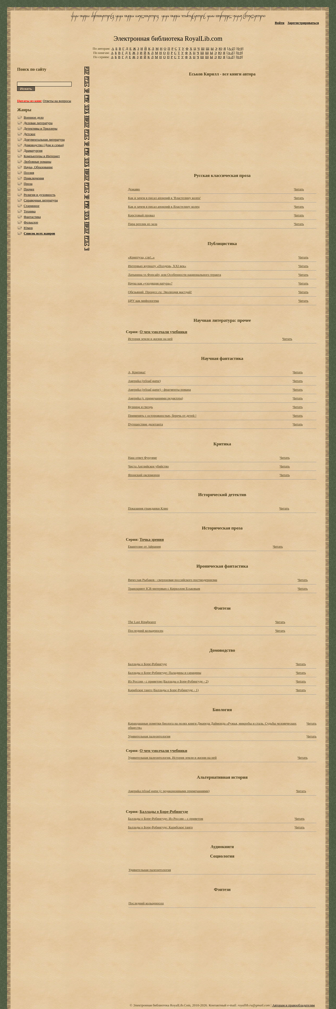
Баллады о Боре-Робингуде (147, 664)
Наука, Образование (38, 167)
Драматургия (33, 150)
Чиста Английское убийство (148, 466)
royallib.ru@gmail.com (254, 1005)
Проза (28, 184)
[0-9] (240, 48)
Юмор (28, 228)
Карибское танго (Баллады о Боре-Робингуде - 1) (163, 690)
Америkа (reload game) (144, 381)
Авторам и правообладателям (293, 1005)
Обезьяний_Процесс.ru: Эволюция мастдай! (160, 292)
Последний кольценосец (145, 631)
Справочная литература (41, 200)
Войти (280, 23)
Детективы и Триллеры (40, 128)
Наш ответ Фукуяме (142, 458)
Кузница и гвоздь (140, 407)
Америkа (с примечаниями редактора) (155, 398)
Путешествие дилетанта (145, 424)
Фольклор (31, 222)
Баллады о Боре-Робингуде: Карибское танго (160, 827)
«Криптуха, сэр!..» (141, 257)
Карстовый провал (141, 215)
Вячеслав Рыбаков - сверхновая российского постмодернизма (172, 580)
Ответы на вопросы (57, 101)
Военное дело (34, 117)
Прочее (29, 189)
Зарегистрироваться (303, 23)
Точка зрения (152, 539)
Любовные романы (37, 162)
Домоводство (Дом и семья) (44, 145)
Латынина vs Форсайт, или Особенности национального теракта (174, 275)
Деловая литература (38, 123)
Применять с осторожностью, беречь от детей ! (162, 415)
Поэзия (29, 173)
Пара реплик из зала (142, 224)
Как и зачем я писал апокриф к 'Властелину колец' (164, 198)
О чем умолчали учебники (163, 331)
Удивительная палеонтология (149, 736)
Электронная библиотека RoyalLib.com (168, 38)
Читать (299, 189)
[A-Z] (231, 48)
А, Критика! (136, 372)
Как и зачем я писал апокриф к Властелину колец (163, 206)
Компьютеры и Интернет (42, 156)
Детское (29, 134)
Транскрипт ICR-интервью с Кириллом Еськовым (164, 588)
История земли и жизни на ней (150, 339)
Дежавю (134, 189)
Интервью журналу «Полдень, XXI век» (157, 266)
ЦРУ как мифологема (143, 301)
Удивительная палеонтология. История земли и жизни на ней (172, 758)
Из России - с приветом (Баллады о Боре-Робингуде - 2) (168, 681)
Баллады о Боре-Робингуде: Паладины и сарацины (164, 673)
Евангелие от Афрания (144, 546)
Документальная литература (44, 139)
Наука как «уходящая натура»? (150, 283)
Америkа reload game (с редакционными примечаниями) (168, 791)
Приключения (34, 178)
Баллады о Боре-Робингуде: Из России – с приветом (165, 819)
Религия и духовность (39, 195)
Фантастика (32, 217)
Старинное (31, 206)
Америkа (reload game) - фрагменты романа (159, 389)
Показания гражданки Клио (148, 508)
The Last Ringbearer (142, 622)
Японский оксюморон (144, 475)
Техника (29, 211)
